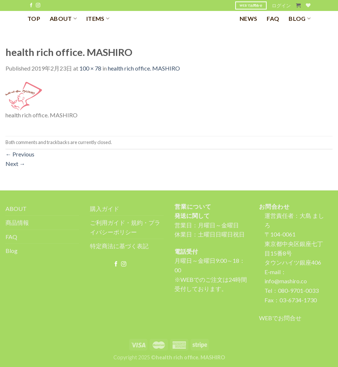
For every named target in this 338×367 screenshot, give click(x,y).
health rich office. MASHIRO (144, 68)
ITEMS (97, 18)
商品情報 (17, 222)
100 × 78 (90, 68)
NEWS (248, 18)
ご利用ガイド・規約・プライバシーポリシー (125, 227)
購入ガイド (104, 208)
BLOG (300, 18)
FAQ (273, 18)
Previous (19, 154)
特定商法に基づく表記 (119, 245)
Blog (11, 250)
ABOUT (63, 18)
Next (15, 163)
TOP (33, 18)
